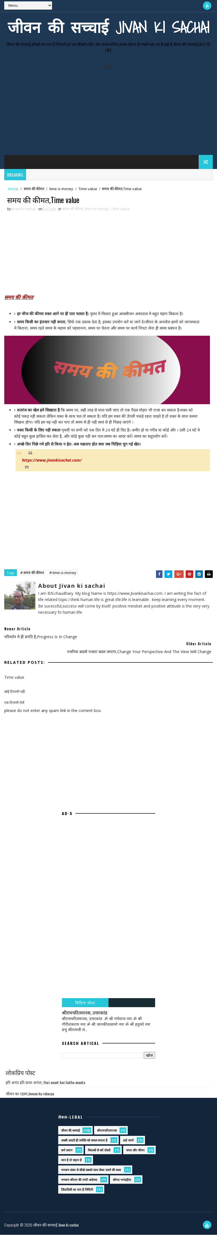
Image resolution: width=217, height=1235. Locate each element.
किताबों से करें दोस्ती (99, 1150)
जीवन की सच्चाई (70, 1131)
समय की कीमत (34, 187)
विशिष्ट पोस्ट (85, 1003)
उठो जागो (128, 1140)
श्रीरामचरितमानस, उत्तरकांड (84, 1012)
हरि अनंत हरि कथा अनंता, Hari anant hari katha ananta (45, 1082)
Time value (88, 187)
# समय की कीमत (32, 572)
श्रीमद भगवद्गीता (122, 1180)
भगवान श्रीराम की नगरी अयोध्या (79, 1180)
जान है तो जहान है (71, 1160)
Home (13, 187)
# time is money (62, 572)
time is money (61, 187)
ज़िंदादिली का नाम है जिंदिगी (77, 1190)
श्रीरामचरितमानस (107, 1131)
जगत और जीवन (135, 1150)
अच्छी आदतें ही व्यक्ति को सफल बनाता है (84, 1140)
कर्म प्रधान (66, 1150)
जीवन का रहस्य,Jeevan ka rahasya (30, 1094)
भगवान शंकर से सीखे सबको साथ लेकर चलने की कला (91, 1170)
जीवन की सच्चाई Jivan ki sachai (108, 26)
